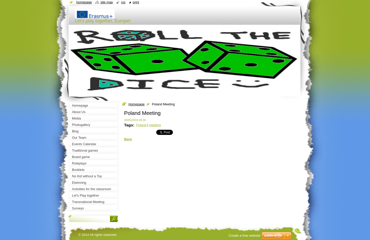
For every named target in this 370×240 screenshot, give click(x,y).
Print (136, 2)
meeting (155, 125)
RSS (123, 2)
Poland (141, 125)
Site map (106, 2)
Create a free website (245, 235)
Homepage (136, 104)
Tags (128, 125)
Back (128, 139)
